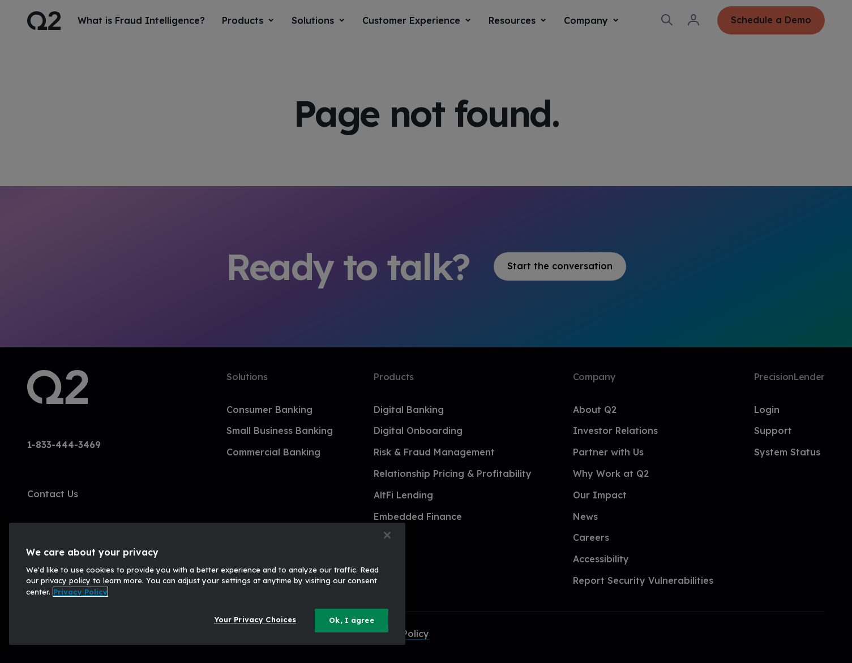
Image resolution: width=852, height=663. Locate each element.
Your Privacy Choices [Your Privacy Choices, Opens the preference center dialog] (255, 619)
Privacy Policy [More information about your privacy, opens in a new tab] (80, 591)
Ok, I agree (351, 620)
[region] (207, 584)
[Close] (387, 535)
